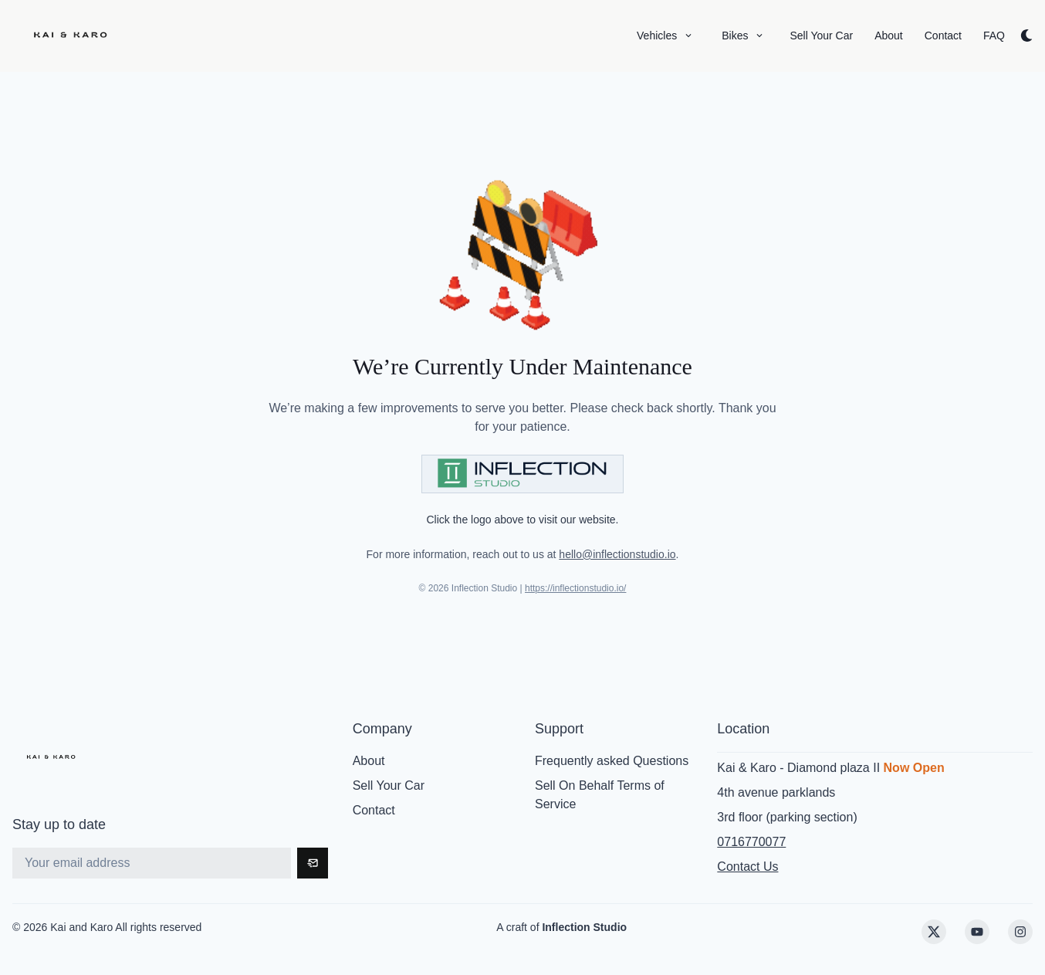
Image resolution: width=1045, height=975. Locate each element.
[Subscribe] (312, 863)
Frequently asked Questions (611, 760)
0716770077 (751, 841)
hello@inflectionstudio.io (617, 554)
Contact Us (747, 866)
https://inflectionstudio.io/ (575, 588)
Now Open (914, 767)
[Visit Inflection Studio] (522, 474)
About (369, 760)
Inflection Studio (584, 927)
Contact (374, 810)
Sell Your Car (388, 785)
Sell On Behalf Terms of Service (600, 795)
